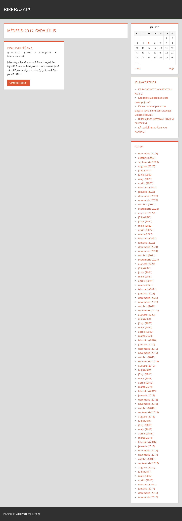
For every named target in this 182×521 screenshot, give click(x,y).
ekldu (29, 52)
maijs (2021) (145, 276)
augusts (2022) (146, 213)
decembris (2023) (148, 153)
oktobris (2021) (146, 255)
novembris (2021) (148, 251)
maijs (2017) (145, 476)
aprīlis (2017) (145, 480)
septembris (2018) (148, 412)
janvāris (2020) (146, 344)
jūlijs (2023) (144, 170)
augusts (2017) (146, 467)
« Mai (138, 68)
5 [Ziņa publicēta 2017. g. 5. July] (148, 43)
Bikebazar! (17, 9)
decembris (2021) (148, 247)
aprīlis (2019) (145, 382)
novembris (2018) (148, 403)
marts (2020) (145, 335)
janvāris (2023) (146, 191)
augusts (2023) (146, 166)
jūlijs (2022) (144, 217)
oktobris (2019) (146, 357)
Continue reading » (18, 82)
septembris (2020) (148, 310)
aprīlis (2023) (145, 183)
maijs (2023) (145, 179)
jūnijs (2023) (145, 174)
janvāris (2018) (146, 446)
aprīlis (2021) (145, 280)
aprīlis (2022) (145, 230)
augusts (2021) (146, 263)
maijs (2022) (145, 225)
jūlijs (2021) (144, 268)
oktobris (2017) (146, 459)
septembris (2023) (148, 162)
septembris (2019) (148, 361)
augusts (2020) (146, 314)
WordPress (21, 513)
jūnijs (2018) (145, 425)
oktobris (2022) (146, 204)
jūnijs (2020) (145, 323)
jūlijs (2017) (144, 471)
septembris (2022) (148, 208)
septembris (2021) (148, 259)
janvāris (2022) (146, 242)
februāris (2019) (147, 391)
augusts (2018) (146, 416)
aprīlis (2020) (145, 331)
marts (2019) (145, 386)
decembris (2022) (148, 196)
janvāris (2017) (146, 488)
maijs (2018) (145, 429)
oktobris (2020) (146, 306)
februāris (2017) (147, 484)
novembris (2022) (148, 200)
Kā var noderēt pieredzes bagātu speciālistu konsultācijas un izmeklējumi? (153, 110)
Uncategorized (44, 52)
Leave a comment (15, 56)
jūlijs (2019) (144, 369)
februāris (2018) (147, 442)
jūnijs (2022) (145, 221)
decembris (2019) (148, 348)
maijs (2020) (145, 327)
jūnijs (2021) (145, 272)
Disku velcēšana (19, 48)
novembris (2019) (148, 352)
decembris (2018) (148, 399)
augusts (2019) (146, 365)
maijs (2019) (145, 378)
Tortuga (36, 513)
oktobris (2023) (146, 157)
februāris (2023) (147, 187)
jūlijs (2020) (144, 319)
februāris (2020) (147, 340)
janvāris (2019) (146, 395)
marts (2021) (145, 285)
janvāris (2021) (146, 293)
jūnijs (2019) (145, 374)
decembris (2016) (148, 492)
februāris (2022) (147, 238)
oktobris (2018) (146, 408)
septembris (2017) (148, 463)
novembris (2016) (148, 497)
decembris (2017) (148, 450)
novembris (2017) (148, 454)
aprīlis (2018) (145, 433)
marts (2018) (145, 437)
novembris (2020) (148, 302)
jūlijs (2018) (144, 420)
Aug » (171, 68)
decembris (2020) (148, 297)
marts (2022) (145, 234)
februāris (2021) (147, 289)
